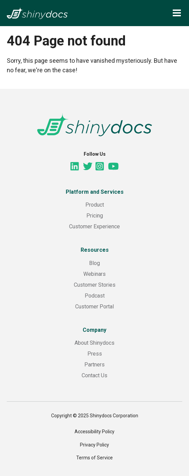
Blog (94, 263)
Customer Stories (94, 285)
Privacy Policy (94, 445)
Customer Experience (94, 226)
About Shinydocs (94, 343)
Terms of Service (94, 457)
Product (94, 205)
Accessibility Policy (94, 431)
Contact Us (94, 375)
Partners (94, 364)
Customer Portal (94, 306)
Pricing (94, 215)
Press (94, 353)
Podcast (95, 295)
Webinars (94, 274)
